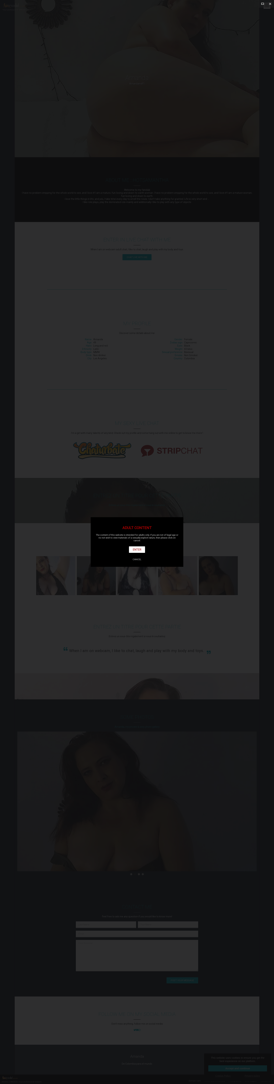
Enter (137, 549)
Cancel (137, 559)
